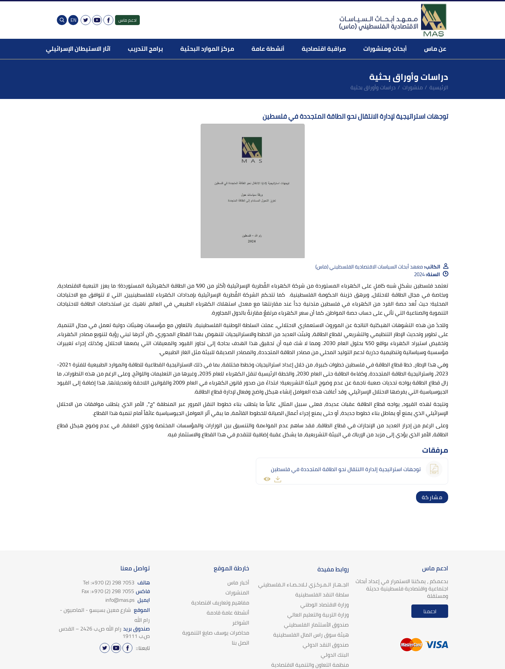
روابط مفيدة (333, 569)
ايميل (127, 600)
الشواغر (240, 623)
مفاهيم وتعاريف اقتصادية (220, 602)
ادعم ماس (127, 20)
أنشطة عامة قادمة (228, 612)
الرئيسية (438, 87)
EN (73, 20)
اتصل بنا (240, 643)
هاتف (116, 582)
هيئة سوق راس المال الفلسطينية (311, 635)
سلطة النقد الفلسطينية (322, 594)
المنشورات (237, 592)
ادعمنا (429, 611)
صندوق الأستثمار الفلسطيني (316, 625)
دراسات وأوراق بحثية (373, 87)
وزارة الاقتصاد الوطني (324, 604)
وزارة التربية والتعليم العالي (318, 614)
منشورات (412, 87)
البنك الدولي (335, 655)
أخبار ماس (238, 582)
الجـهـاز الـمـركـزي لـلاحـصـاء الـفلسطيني (303, 584)
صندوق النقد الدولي (326, 645)
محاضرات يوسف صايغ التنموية (215, 633)
